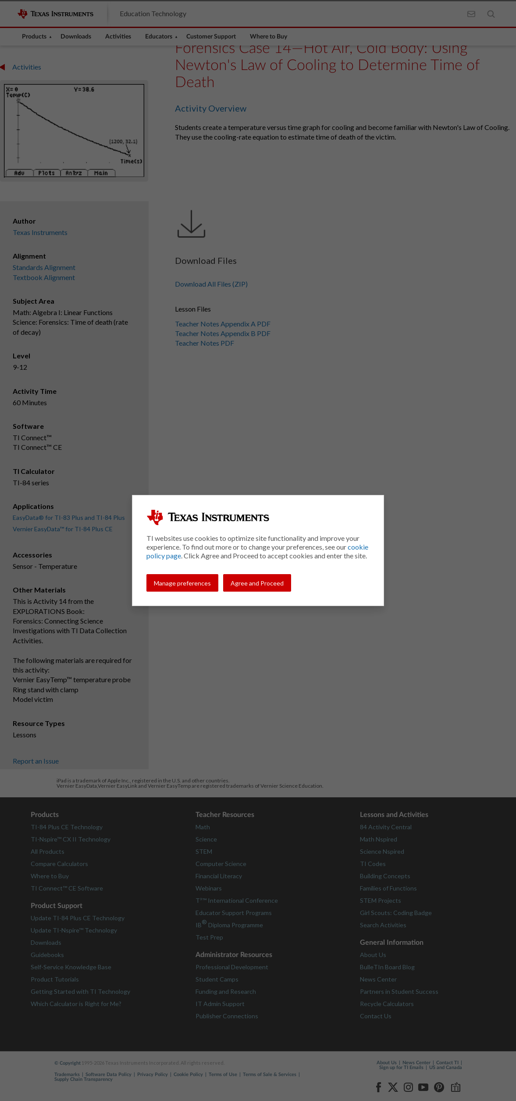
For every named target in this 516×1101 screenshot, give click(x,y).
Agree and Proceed (257, 583)
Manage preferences (182, 583)
